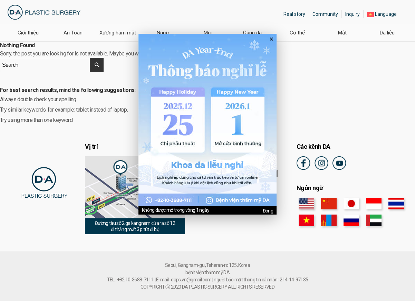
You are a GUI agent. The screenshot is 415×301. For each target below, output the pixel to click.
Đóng (268, 211)
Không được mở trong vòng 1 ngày (175, 210)
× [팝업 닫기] (271, 39)
